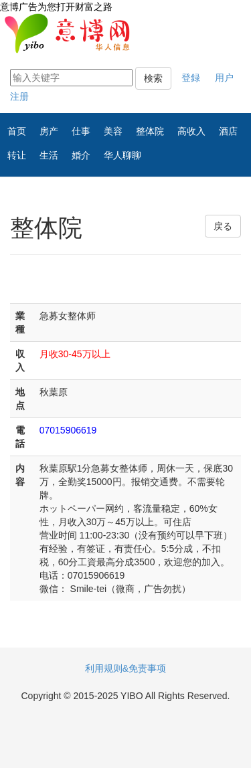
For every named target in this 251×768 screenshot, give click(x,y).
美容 (113, 131)
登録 (190, 77)
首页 (16, 131)
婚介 (81, 155)
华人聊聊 (122, 155)
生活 (48, 155)
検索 (153, 78)
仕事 (81, 131)
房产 (48, 131)
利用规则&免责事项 (125, 668)
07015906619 (68, 430)
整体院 (150, 131)
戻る (223, 226)
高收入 (191, 131)
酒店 (228, 131)
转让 (16, 155)
